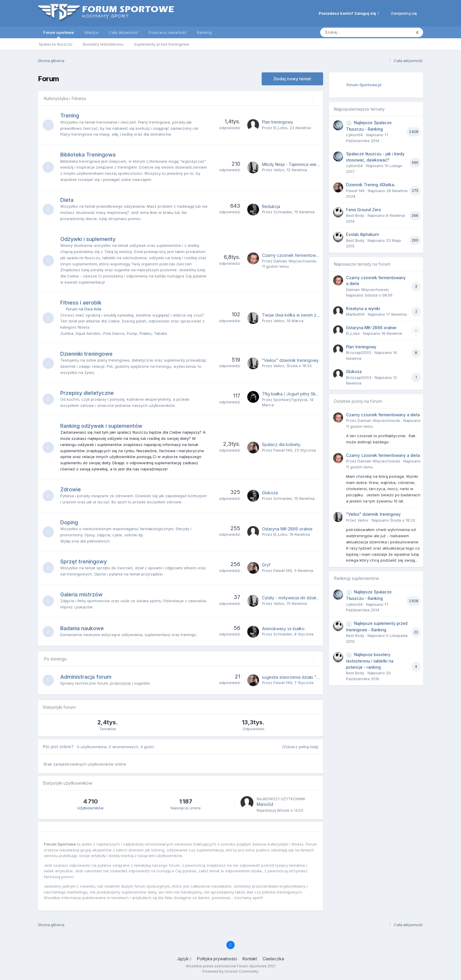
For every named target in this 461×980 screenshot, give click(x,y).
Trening (70, 115)
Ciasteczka (273, 958)
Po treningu (55, 659)
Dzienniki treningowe (87, 354)
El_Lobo (280, 127)
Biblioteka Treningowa (88, 155)
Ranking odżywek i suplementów (102, 426)
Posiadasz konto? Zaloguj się (349, 13)
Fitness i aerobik (81, 303)
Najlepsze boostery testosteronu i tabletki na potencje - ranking (369, 661)
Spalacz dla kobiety (281, 444)
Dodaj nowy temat (292, 78)
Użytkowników (90, 808)
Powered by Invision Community (230, 971)
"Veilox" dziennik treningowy (290, 360)
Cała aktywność (123, 32)
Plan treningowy (277, 121)
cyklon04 (354, 134)
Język (184, 958)
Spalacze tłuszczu (55, 44)
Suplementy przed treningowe (161, 44)
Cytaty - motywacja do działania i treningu (302, 597)
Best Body (355, 215)
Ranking (204, 32)
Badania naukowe (82, 628)
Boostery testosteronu (103, 44)
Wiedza (91, 32)
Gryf (266, 564)
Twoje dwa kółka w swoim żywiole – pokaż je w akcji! (314, 314)
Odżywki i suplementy (88, 239)
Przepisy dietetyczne (87, 393)
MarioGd (265, 804)
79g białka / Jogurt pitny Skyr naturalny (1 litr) (306, 393)
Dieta (67, 200)
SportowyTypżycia (290, 399)
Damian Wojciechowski (294, 261)
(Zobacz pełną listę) (300, 746)
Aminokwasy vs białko (283, 628)
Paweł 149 (282, 450)
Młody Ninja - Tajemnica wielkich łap (297, 164)
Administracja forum (86, 677)
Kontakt (250, 958)
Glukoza (270, 492)
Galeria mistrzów (82, 594)
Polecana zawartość (167, 32)
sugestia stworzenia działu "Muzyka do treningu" (309, 677)
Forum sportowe (58, 34)
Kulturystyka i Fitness (65, 98)
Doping (69, 522)
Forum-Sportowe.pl (364, 84)
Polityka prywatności (217, 958)
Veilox (278, 169)
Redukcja (271, 206)
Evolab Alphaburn (362, 234)
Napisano (393, 520)
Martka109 (355, 314)
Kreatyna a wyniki (363, 308)
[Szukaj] (351, 32)
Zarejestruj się (404, 13)
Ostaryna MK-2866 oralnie (287, 528)
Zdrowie (71, 489)
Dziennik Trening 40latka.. (371, 184)
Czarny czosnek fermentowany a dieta (299, 255)
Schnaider (282, 211)
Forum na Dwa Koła (84, 309)
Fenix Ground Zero (363, 209)
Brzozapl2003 (358, 352)
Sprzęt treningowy (84, 561)
